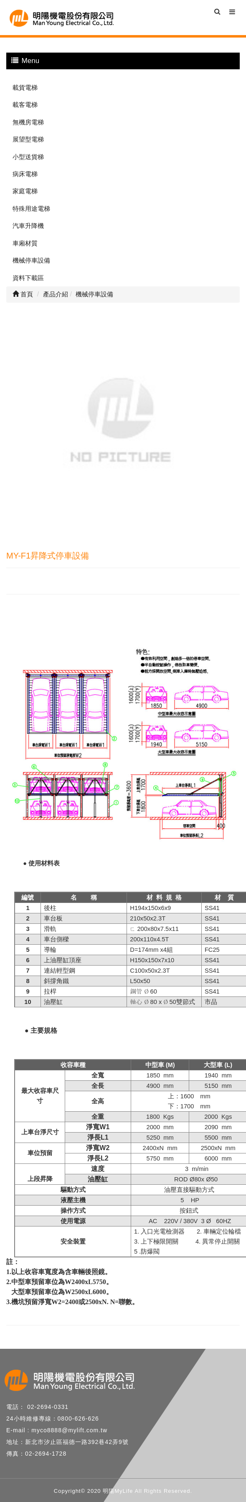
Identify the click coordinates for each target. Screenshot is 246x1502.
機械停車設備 (31, 260)
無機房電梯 (28, 122)
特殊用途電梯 (31, 208)
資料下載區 (28, 277)
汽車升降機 (28, 225)
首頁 (23, 294)
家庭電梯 (25, 191)
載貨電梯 (25, 87)
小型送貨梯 (28, 156)
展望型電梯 (28, 139)
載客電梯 (25, 104)
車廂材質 (25, 243)
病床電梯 (25, 173)
